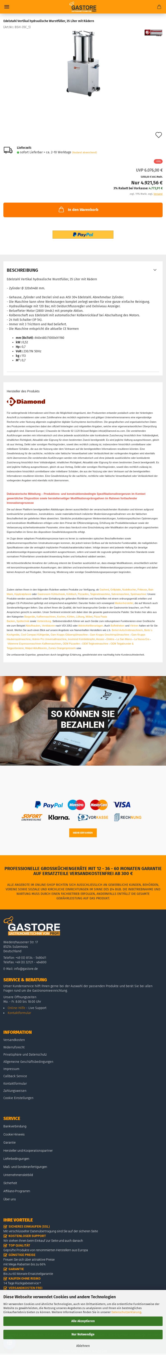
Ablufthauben (33, 625)
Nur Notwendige (83, 1334)
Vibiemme (12, 643)
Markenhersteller (124, 603)
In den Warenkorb (78, 209)
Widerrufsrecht (14, 1047)
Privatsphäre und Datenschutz (25, 1054)
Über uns (9, 1199)
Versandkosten (14, 1040)
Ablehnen (83, 1346)
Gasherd (104, 589)
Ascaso (100, 639)
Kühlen (70, 616)
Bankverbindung (14, 1126)
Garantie (9, 1142)
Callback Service (15, 1076)
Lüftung (80, 616)
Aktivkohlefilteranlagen (90, 625)
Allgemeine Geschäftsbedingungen (28, 1062)
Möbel (89, 616)
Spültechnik (22, 621)
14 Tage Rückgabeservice (21, 1283)
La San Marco (124, 639)
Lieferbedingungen (16, 1158)
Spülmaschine (138, 594)
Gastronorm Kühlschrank (51, 594)
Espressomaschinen (30, 643)
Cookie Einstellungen (18, 1098)
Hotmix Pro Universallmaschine (49, 639)
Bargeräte (29, 616)
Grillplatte (115, 589)
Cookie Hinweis (14, 1134)
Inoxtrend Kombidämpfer (81, 639)
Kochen (61, 616)
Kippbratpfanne (22, 594)
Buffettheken (118, 625)
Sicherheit (10, 1183)
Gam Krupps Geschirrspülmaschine (109, 634)
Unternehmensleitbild (18, 1175)
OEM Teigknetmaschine (95, 643)
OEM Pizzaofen (71, 643)
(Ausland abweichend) (84, 152)
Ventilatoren (48, 625)
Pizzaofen (83, 594)
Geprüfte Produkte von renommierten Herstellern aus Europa (45, 1250)
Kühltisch (71, 594)
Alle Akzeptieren (83, 1321)
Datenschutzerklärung (126, 1312)
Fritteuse (142, 589)
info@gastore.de (26, 969)
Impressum (11, 1069)
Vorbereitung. (45, 621)
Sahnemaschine (120, 594)
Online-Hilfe (16, 1008)
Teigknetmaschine (100, 594)
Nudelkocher (129, 589)
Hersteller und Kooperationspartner (28, 1150)
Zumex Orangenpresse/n (62, 648)
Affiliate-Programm (16, 1191)
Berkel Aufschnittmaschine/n (127, 630)
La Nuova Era (141, 639)
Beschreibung (22, 270)
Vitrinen (134, 625)
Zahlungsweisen (14, 1091)
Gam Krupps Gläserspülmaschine (69, 634)
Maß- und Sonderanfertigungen (25, 1167)
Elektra (110, 639)
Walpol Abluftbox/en (36, 648)
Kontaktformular (19, 1013)
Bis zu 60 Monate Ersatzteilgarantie (28, 1274)
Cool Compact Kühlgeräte (35, 634)
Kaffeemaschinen (46, 616)
